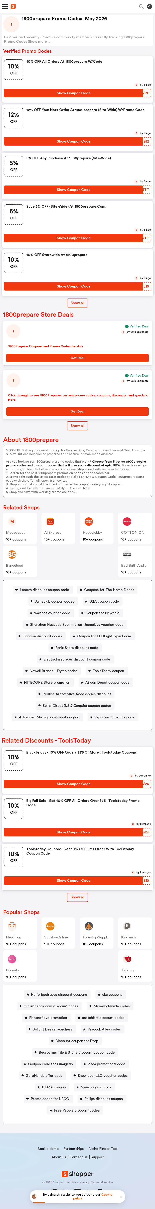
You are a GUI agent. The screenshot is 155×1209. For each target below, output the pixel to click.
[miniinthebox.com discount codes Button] (49, 1006)
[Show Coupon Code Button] (73, 93)
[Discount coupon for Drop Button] (75, 1041)
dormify (12, 970)
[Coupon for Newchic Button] (101, 613)
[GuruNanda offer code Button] (42, 1075)
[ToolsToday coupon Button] (107, 671)
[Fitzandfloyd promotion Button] (46, 1018)
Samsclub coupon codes (54, 601)
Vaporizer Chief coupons (114, 717)
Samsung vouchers (96, 1087)
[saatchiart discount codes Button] (101, 1018)
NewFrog (13, 937)
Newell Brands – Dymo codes (54, 671)
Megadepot (15, 532)
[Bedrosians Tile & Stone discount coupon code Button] (75, 1052)
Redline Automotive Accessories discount (76, 694)
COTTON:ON (132, 532)
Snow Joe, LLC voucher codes (103, 1075)
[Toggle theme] (149, 6)
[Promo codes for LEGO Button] (48, 1099)
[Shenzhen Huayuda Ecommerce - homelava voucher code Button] (75, 624)
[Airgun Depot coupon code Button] (106, 682)
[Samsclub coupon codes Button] (53, 601)
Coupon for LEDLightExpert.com (104, 636)
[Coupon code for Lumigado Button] (48, 1064)
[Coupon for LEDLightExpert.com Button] (102, 636)
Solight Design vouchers (52, 1029)
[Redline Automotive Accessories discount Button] (75, 694)
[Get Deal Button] (77, 358)
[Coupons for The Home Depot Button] (107, 590)
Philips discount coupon (103, 1099)
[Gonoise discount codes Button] (41, 636)
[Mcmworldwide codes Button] (110, 1006)
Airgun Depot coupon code (107, 682)
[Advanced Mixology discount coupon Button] (47, 717)
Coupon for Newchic (102, 613)
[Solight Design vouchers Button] (51, 1029)
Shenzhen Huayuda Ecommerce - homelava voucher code (76, 624)
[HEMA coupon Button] (52, 1087)
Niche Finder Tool (103, 1148)
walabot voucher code (52, 613)
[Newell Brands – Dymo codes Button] (52, 671)
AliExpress (52, 532)
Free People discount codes (77, 1110)
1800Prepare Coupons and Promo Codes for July (45, 346)
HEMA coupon (54, 1087)
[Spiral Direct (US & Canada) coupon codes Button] (75, 705)
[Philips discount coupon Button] (102, 1099)
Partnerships (73, 1148)
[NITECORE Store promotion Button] (45, 682)
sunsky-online (56, 937)
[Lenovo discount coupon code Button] (43, 590)
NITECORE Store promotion (47, 682)
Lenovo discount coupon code (44, 590)
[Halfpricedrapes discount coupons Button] (57, 994)
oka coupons (112, 994)
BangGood (14, 565)
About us (58, 1157)
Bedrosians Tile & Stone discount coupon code (77, 1052)
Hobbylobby (92, 532)
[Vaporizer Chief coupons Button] (113, 717)
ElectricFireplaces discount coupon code (76, 659)
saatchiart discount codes (103, 1018)
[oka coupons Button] (110, 994)
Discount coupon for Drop (76, 1041)
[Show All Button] (77, 897)
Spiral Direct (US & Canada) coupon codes (77, 705)
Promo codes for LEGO (50, 1099)
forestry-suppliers (98, 937)
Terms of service (102, 1182)
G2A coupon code (104, 601)
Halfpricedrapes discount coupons (59, 994)
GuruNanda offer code (44, 1075)
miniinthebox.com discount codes (51, 1006)
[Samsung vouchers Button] (94, 1087)
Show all (77, 897)
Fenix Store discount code (76, 648)
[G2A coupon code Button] (102, 601)
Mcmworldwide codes (112, 1006)
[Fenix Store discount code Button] (75, 648)
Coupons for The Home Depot (109, 590)
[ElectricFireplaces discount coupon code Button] (75, 659)
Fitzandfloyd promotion (48, 1018)
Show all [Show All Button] (77, 303)
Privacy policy (80, 1182)
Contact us (78, 1157)
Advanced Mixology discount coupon (49, 717)
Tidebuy (127, 970)
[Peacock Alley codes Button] (102, 1029)
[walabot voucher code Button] (51, 613)
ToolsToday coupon (108, 671)
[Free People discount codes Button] (75, 1110)
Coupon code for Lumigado (50, 1064)
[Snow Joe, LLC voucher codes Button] (101, 1075)
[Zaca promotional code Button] (105, 1064)
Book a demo (48, 1148)
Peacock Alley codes (104, 1029)
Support (97, 1157)
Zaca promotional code (106, 1064)
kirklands (128, 937)
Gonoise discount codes (42, 636)
